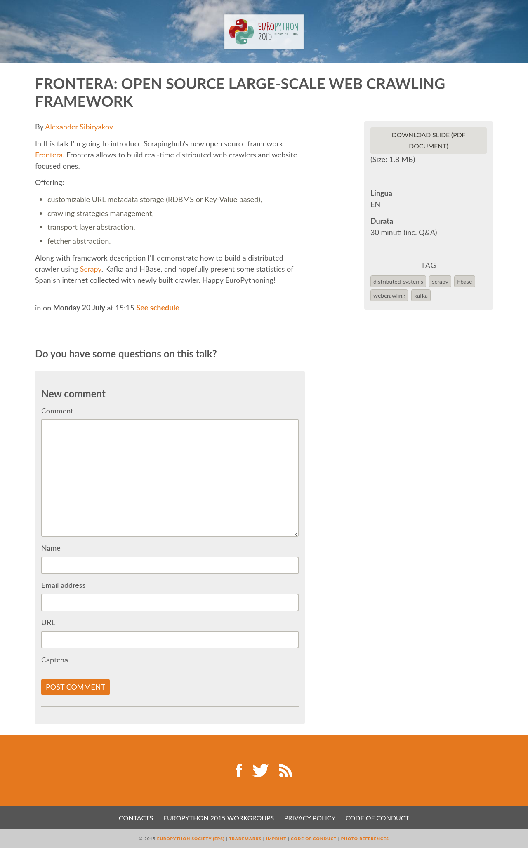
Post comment (75, 686)
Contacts (136, 818)
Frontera (49, 154)
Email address (63, 585)
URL (48, 622)
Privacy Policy (310, 818)
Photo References (365, 838)
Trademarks (245, 838)
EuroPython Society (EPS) (191, 838)
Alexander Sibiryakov (79, 126)
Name (51, 547)
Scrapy (90, 268)
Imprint (276, 838)
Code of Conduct (377, 818)
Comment (57, 410)
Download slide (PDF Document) (429, 140)
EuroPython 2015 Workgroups (218, 818)
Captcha (54, 659)
